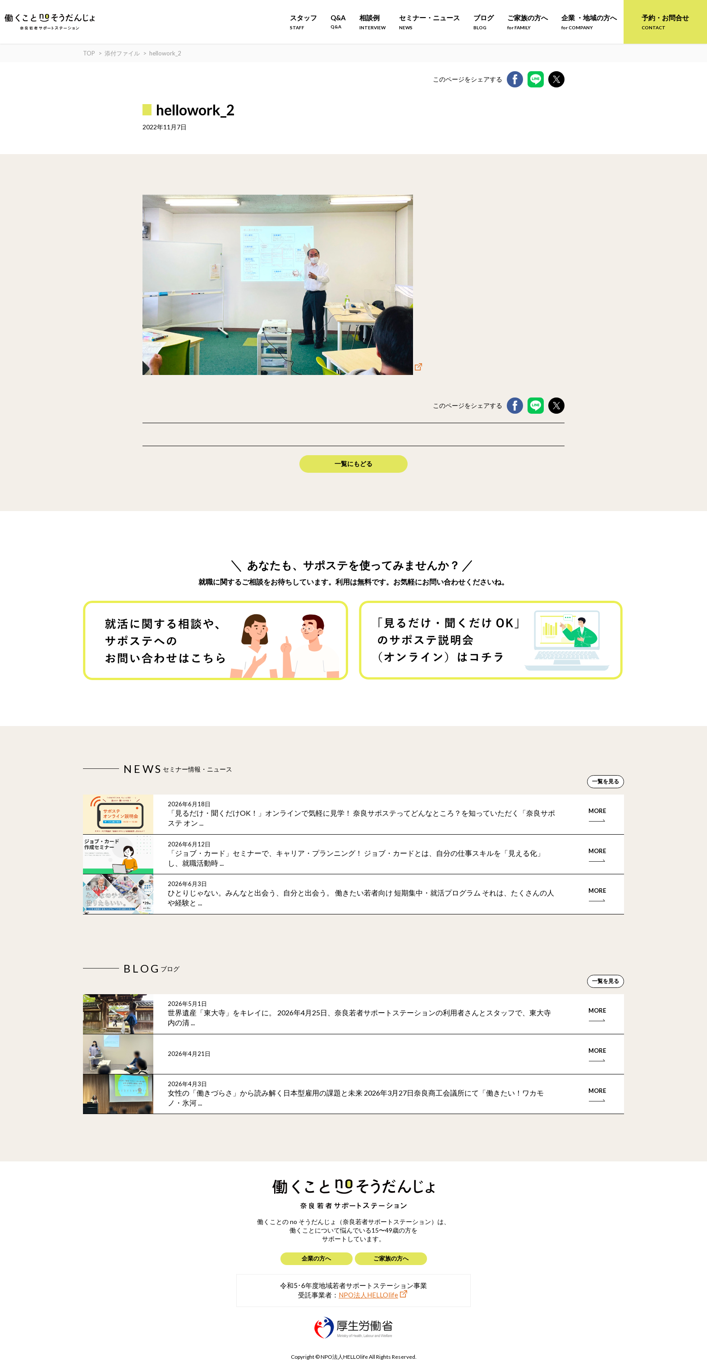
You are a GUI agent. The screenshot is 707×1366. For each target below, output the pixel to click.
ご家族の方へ (527, 22)
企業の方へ (316, 1258)
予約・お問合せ (665, 22)
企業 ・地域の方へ (589, 22)
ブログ (483, 22)
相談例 (372, 22)
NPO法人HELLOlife (368, 1295)
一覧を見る (605, 781)
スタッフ (303, 22)
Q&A (338, 21)
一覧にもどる (353, 463)
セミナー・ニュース (429, 22)
